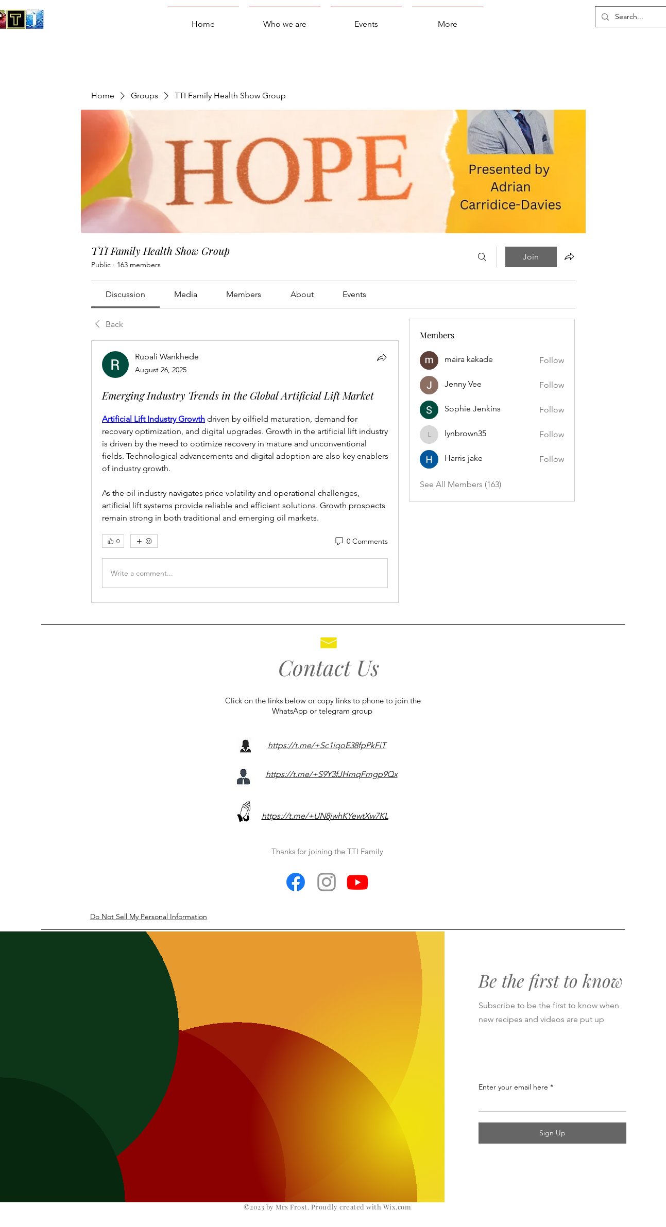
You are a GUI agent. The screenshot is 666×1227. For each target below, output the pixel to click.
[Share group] (569, 256)
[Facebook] (295, 882)
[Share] (381, 357)
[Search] (482, 257)
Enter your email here (513, 1087)
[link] (125, 294)
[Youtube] (357, 882)
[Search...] (631, 17)
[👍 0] (113, 541)
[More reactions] (144, 541)
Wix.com (397, 1206)
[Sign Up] (552, 1133)
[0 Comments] (361, 542)
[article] (245, 471)
